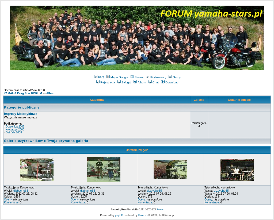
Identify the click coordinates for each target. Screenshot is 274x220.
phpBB (119, 215)
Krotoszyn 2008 (15, 129)
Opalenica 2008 (15, 126)
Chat (154, 82)
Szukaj (137, 77)
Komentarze (11, 202)
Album (140, 82)
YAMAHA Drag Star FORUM (23, 93)
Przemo (142, 215)
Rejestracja (105, 82)
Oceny (8, 199)
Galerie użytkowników (23, 141)
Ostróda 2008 (14, 132)
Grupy (175, 77)
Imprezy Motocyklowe (20, 114)
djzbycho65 (20, 190)
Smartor (159, 209)
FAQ (99, 77)
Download (169, 82)
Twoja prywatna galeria (67, 141)
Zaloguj (124, 82)
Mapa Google (117, 77)
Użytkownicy (156, 77)
